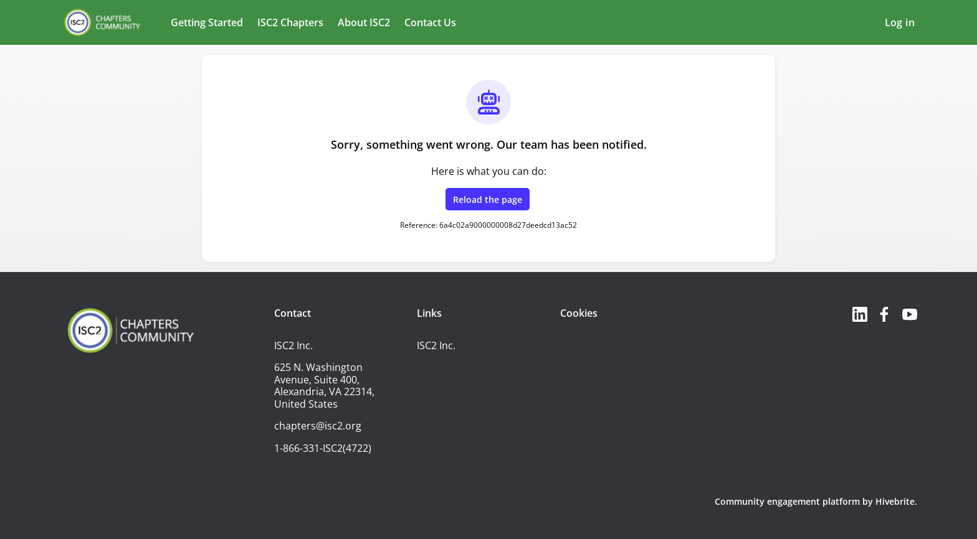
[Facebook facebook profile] (884, 314)
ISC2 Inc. (436, 345)
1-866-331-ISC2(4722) (322, 448)
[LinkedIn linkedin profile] (859, 314)
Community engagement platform (787, 501)
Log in (900, 22)
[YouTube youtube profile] (909, 314)
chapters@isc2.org (317, 426)
